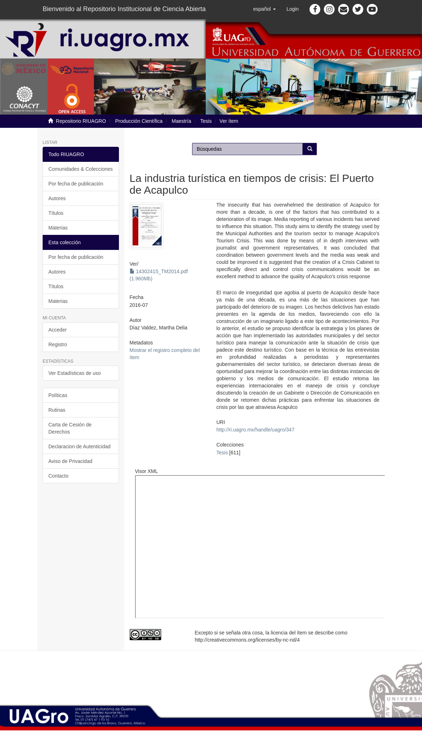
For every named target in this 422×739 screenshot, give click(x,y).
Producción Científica (138, 121)
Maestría (181, 121)
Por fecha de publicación (75, 184)
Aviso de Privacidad (70, 461)
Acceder (57, 330)
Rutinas (56, 410)
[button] (264, 9)
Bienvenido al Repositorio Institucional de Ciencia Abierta (124, 9)
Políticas (57, 395)
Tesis (206, 121)
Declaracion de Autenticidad (79, 446)
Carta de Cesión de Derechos (70, 428)
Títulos (55, 213)
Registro (57, 344)
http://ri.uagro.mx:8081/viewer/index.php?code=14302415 (269, 546)
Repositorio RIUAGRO (81, 121)
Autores (57, 198)
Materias (58, 228)
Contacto (58, 476)
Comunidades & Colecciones (80, 169)
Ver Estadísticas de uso (74, 373)
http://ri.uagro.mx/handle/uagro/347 (255, 430)
